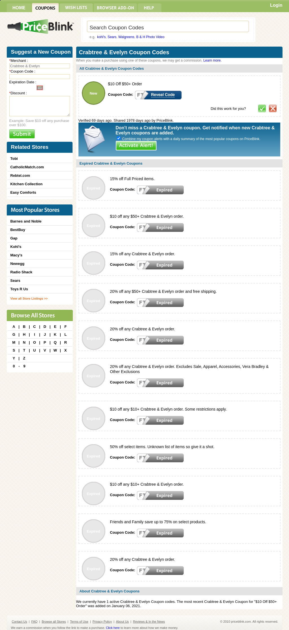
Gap (13, 238)
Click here (113, 627)
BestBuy (17, 230)
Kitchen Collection (26, 184)
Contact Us (19, 621)
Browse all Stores (54, 621)
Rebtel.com (20, 175)
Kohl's (15, 247)
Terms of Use (79, 621)
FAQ (34, 621)
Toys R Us (19, 289)
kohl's (101, 37)
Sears (112, 37)
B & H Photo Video (150, 37)
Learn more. (212, 60)
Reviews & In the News (149, 621)
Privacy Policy (102, 621)
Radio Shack (21, 272)
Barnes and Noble (26, 221)
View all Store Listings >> (29, 298)
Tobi (14, 158)
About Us (122, 621)
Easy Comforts (23, 192)
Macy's (16, 255)
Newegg (17, 263)
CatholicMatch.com (27, 167)
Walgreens (126, 37)
